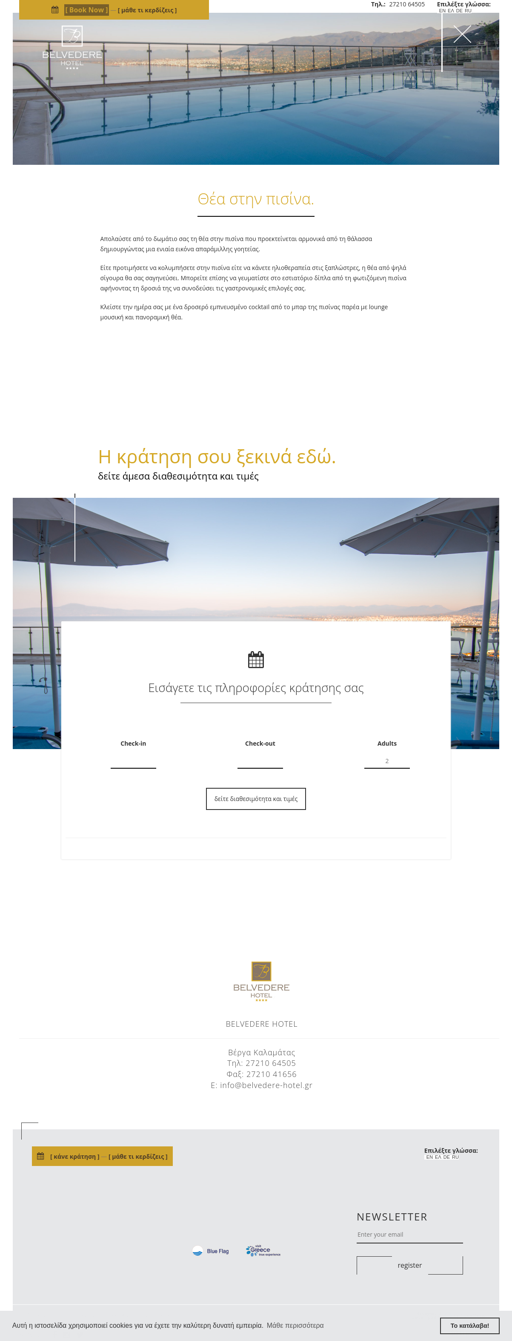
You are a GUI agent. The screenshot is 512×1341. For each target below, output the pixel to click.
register (410, 1265)
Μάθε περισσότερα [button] (295, 1325)
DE (459, 11)
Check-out (260, 743)
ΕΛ (451, 11)
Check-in (133, 743)
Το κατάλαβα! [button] (470, 1325)
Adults (387, 743)
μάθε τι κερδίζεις (147, 10)
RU (468, 11)
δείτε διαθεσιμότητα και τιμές (256, 799)
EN (442, 11)
